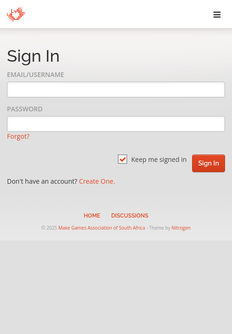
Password (25, 108)
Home (92, 215)
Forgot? (18, 136)
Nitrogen (181, 228)
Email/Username (35, 74)
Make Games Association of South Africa (101, 228)
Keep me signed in (152, 159)
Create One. (97, 181)
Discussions (129, 215)
